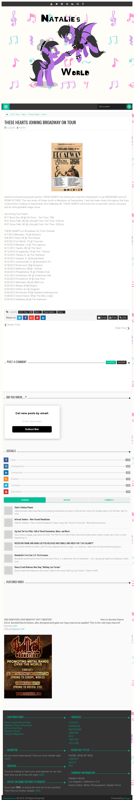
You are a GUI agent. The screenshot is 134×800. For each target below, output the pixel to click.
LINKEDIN (73, 729)
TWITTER (73, 736)
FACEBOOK (74, 722)
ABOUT (72, 758)
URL (123, 317)
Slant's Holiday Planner (23, 504)
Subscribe (32, 425)
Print (113, 317)
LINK (15, 622)
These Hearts (48, 312)
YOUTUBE (74, 739)
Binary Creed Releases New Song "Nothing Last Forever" (37, 563)
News (37, 312)
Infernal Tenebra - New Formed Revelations (32, 516)
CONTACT (74, 719)
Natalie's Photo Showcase (18, 722)
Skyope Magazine (14, 730)
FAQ (71, 762)
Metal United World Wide (17, 719)
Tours (60, 312)
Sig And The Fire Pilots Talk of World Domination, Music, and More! (42, 527)
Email (102, 317)
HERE (7, 755)
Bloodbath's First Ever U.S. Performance (31, 551)
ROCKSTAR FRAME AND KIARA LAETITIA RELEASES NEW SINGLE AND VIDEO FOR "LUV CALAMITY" (54, 539)
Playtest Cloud (12, 727)
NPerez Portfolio (13, 724)
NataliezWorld (10, 794)
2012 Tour (23, 312)
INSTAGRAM (75, 726)
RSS (71, 732)
